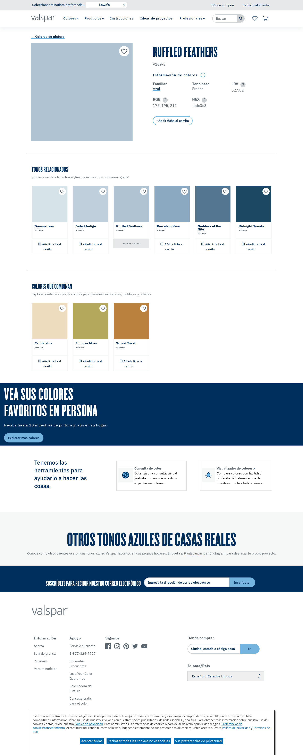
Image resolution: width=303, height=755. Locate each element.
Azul (156, 88)
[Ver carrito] (265, 18)
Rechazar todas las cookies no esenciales (139, 741)
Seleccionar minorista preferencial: (58, 5)
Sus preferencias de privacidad (198, 741)
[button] (242, 84)
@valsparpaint (194, 553)
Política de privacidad (89, 724)
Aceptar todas (91, 741)
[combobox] (224, 18)
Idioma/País (198, 665)
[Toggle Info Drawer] (203, 75)
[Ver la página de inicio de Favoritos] (254, 18)
